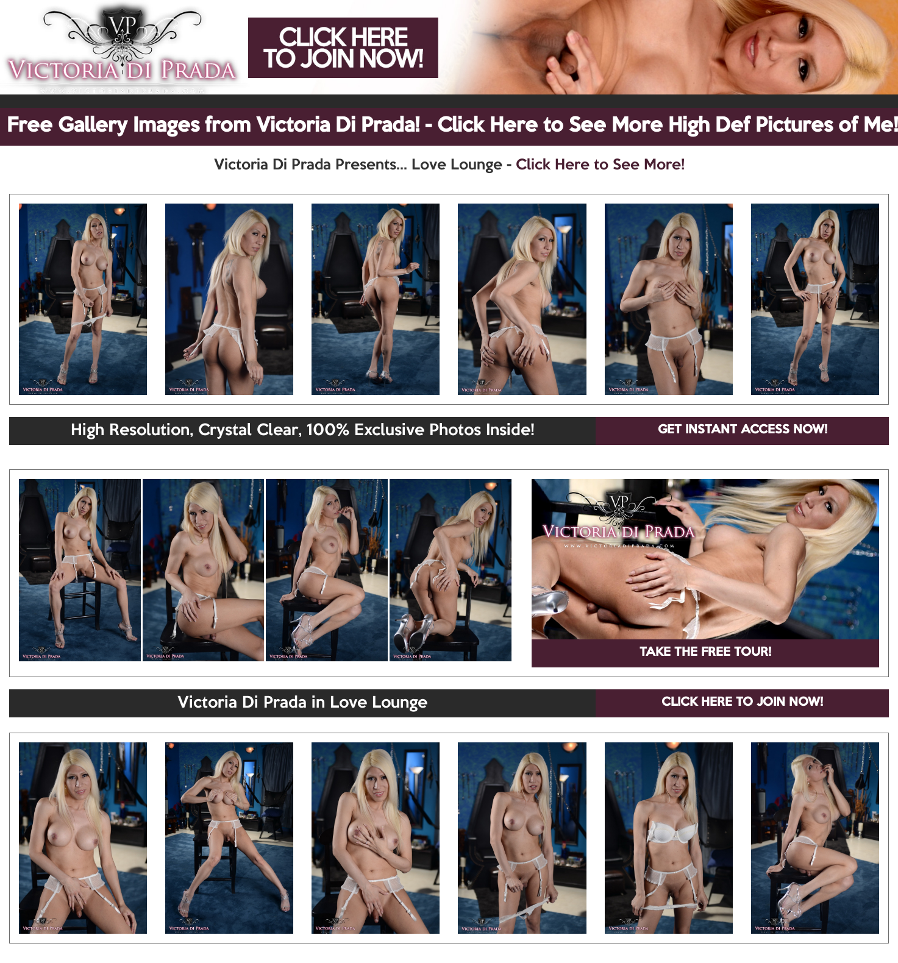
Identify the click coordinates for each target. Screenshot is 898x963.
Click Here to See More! (600, 165)
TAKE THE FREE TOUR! (705, 652)
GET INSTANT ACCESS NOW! (742, 430)
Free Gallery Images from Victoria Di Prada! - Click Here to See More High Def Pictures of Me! (452, 126)
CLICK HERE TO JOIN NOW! (742, 702)
